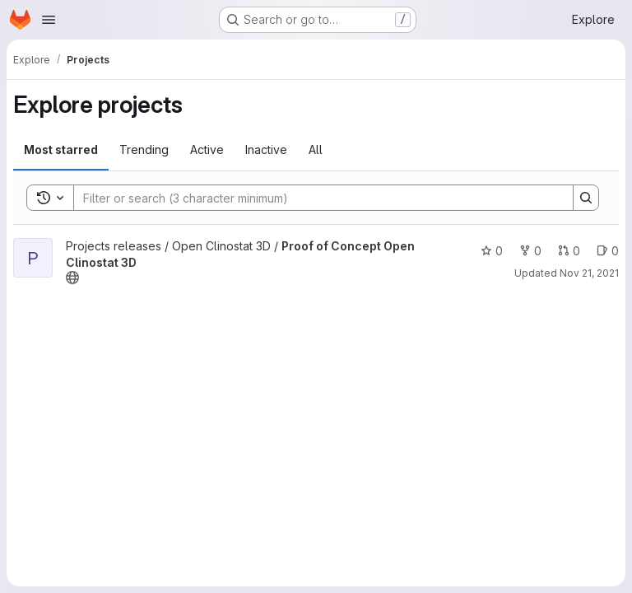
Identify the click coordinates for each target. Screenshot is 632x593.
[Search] (315, 198)
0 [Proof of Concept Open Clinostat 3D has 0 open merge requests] (569, 251)
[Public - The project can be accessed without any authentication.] (72, 277)
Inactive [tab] (266, 149)
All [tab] (316, 149)
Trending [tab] (144, 149)
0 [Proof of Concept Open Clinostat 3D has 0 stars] (492, 251)
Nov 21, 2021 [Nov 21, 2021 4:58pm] (589, 273)
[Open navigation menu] (48, 20)
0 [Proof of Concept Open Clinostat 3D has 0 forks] (530, 251)
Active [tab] (207, 149)
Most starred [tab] (61, 149)
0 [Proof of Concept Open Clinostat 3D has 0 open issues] (608, 251)
